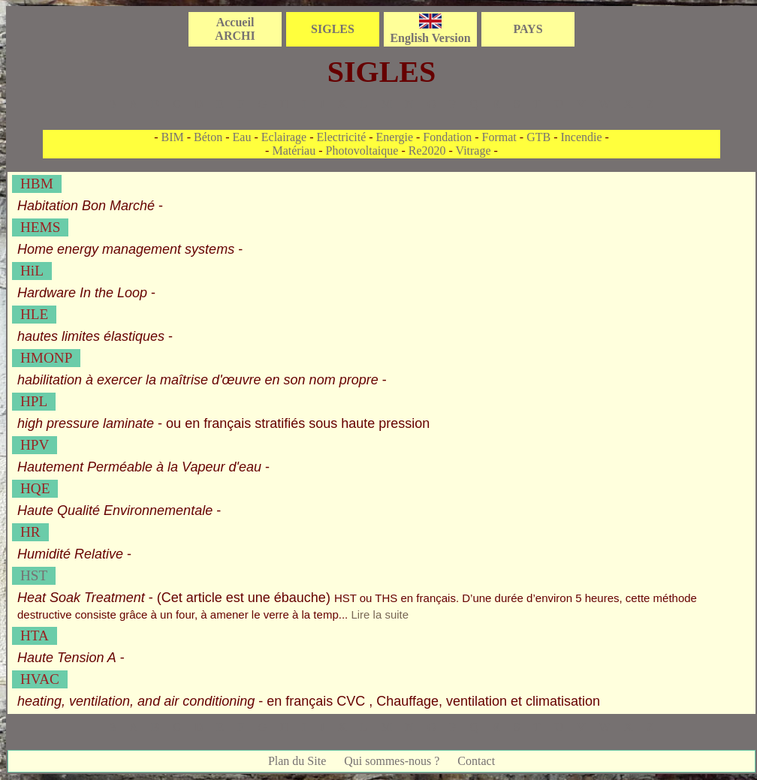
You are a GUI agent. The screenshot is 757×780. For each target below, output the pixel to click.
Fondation (447, 137)
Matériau (293, 150)
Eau (242, 137)
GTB (538, 137)
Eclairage (283, 137)
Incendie (581, 137)
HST (33, 575)
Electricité (341, 137)
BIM (172, 137)
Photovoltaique (362, 150)
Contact (476, 760)
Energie (394, 137)
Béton (208, 137)
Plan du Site (297, 760)
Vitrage (473, 150)
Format (499, 137)
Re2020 (427, 150)
